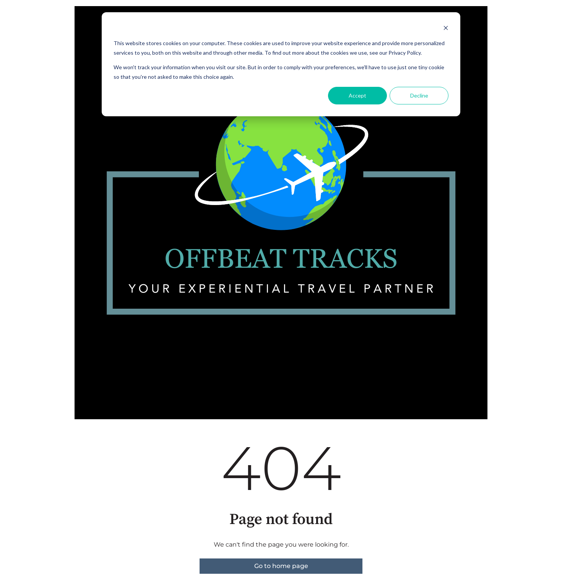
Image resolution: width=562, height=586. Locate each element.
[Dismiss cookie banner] (445, 29)
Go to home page (281, 566)
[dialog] (281, 64)
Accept (357, 95)
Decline (419, 95)
